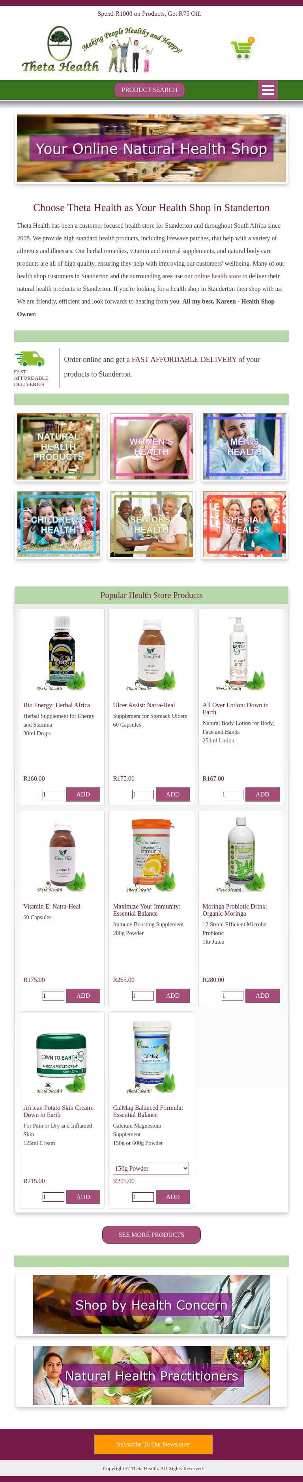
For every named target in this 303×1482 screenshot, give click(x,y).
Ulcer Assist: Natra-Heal (144, 705)
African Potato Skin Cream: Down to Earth (58, 1111)
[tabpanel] (151, 260)
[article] (62, 707)
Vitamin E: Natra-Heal (51, 906)
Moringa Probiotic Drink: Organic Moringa (235, 910)
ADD (83, 794)
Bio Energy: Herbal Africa (56, 705)
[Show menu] (268, 89)
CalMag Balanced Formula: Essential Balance (148, 1111)
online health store (217, 276)
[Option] (151, 1168)
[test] (149, 90)
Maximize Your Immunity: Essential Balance (146, 910)
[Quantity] (53, 794)
